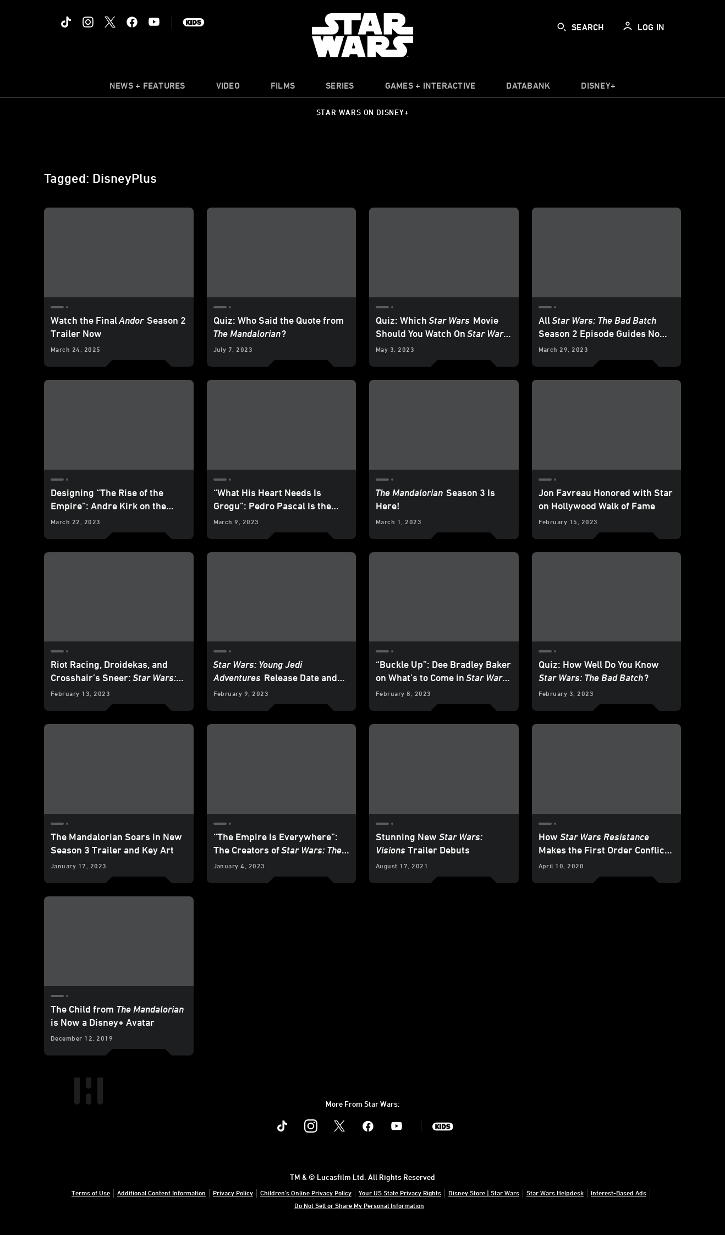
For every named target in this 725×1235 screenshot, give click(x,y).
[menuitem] (228, 88)
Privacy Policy (233, 1192)
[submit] (561, 27)
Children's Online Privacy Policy (305, 1192)
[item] (147, 88)
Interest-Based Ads (618, 1192)
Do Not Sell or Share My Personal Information (359, 1205)
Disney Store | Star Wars (483, 1192)
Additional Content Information (161, 1192)
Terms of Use (91, 1192)
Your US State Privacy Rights (400, 1192)
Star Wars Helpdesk (555, 1192)
